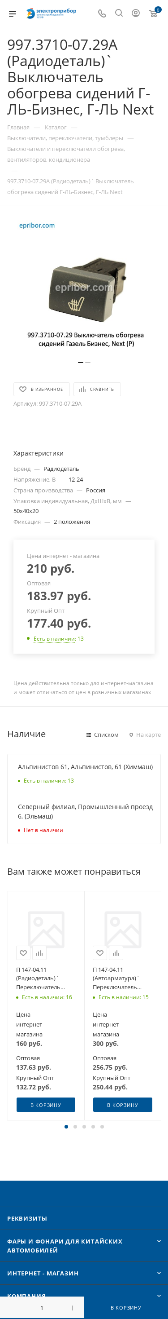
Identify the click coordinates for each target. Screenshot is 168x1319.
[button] (66, 1127)
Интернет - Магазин (42, 1273)
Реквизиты (27, 1218)
